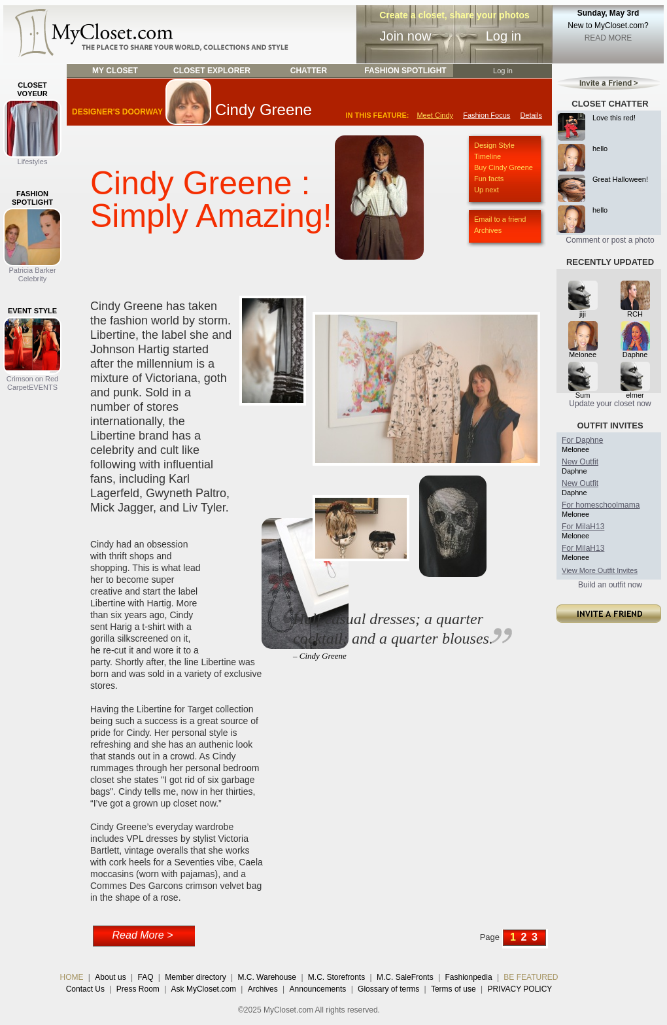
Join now (406, 36)
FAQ (145, 977)
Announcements (318, 989)
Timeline (487, 156)
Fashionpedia (468, 977)
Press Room (138, 989)
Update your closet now (610, 403)
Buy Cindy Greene (503, 167)
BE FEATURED (531, 977)
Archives (488, 230)
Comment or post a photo (610, 240)
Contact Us (85, 989)
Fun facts (489, 178)
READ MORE (608, 38)
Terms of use (453, 989)
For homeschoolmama (601, 505)
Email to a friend (500, 219)
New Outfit (580, 461)
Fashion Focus (486, 115)
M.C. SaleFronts (405, 977)
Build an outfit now (610, 584)
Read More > (142, 935)
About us (110, 977)
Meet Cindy (435, 115)
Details (531, 115)
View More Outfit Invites (600, 570)
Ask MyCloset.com (203, 989)
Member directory (195, 977)
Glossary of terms (388, 989)
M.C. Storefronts (336, 977)
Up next (486, 190)
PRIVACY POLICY (519, 989)
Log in (504, 36)
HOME (72, 977)
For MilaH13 (583, 526)
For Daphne (582, 440)
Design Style (494, 145)
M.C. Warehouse (266, 977)
